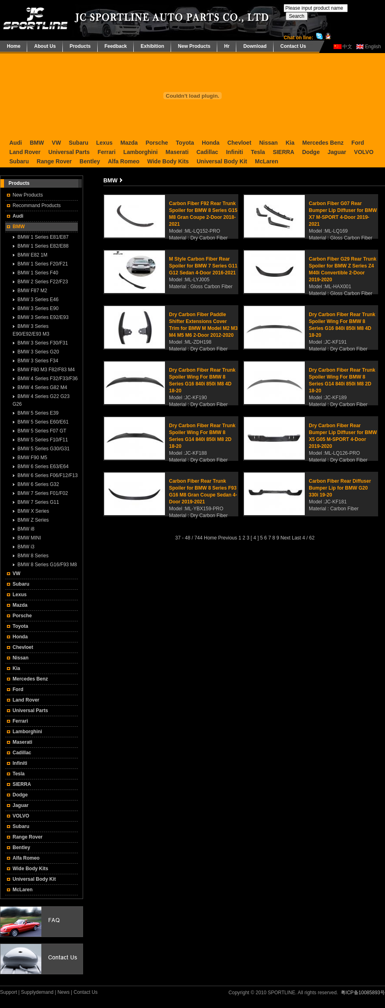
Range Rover (54, 161)
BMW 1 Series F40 (37, 273)
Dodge (311, 152)
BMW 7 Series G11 (38, 502)
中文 (347, 46)
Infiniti (234, 152)
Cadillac (207, 152)
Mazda (129, 142)
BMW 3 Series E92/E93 (42, 317)
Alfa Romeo (123, 161)
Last (296, 538)
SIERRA (283, 152)
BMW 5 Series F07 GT (41, 431)
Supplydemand (37, 992)
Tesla (258, 152)
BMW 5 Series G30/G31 (43, 449)
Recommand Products (37, 205)
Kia (290, 142)
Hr (226, 46)
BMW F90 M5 (32, 457)
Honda (211, 142)
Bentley (89, 161)
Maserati (176, 152)
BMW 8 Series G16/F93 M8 (47, 564)
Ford (357, 142)
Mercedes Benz (323, 142)
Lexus (104, 142)
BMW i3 (25, 547)
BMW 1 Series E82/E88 (42, 246)
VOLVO (364, 152)
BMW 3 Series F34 (37, 361)
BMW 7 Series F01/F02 (42, 493)
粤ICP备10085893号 (363, 992)
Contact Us (293, 46)
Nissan (268, 142)
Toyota (185, 142)
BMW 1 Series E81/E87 (42, 237)
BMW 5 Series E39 (37, 413)
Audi (15, 142)
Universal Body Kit (222, 161)
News (64, 992)
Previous (227, 538)
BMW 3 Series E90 (37, 308)
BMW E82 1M (32, 255)
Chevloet (239, 142)
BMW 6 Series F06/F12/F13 (47, 475)
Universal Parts (69, 152)
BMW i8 (25, 529)
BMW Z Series (33, 520)
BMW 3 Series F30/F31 (42, 343)
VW (56, 142)
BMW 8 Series (33, 556)
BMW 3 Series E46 (37, 299)
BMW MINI (29, 538)
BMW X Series (33, 511)
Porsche (156, 142)
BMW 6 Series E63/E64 (42, 466)
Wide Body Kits (168, 161)
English (373, 46)
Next (285, 538)
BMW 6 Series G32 (38, 484)
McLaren (266, 161)
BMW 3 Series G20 (38, 352)
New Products (194, 46)
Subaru (78, 142)
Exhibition (152, 46)
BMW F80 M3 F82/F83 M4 (46, 369)
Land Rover (25, 152)
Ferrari (107, 152)
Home (13, 46)
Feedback (116, 46)
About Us (45, 46)
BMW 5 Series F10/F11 (42, 440)
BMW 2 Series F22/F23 (42, 282)
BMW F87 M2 (32, 290)
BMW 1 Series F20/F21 (42, 264)
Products (80, 46)
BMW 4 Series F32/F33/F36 (47, 378)
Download (254, 46)
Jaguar (336, 152)
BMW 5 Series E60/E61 (42, 422)
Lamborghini (140, 152)
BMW (37, 142)
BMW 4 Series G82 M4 (42, 387)
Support (8, 992)
